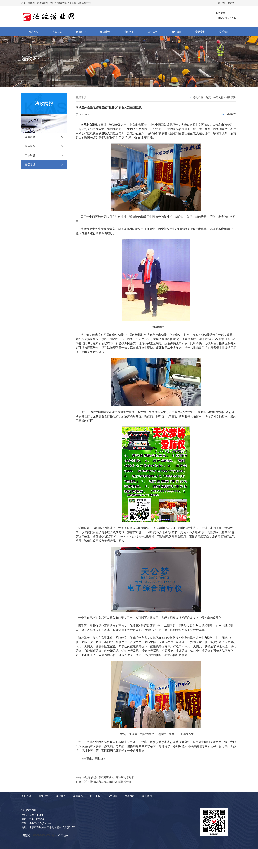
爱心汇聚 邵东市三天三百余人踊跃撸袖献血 (107, 781)
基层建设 (46, 164)
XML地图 (63, 835)
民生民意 (46, 146)
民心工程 (153, 31)
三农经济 (46, 155)
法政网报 (129, 31)
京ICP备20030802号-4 (44, 835)
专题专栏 (200, 31)
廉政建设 (105, 31)
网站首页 (33, 31)
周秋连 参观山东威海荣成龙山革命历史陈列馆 (108, 777)
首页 (208, 97)
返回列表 (231, 114)
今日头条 (57, 31)
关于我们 (222, 3)
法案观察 (46, 137)
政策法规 (81, 31)
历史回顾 (176, 31)
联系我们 (232, 3)
